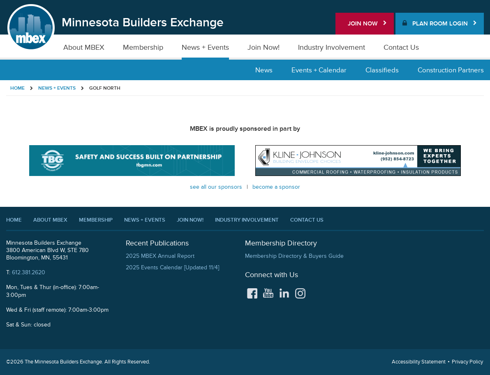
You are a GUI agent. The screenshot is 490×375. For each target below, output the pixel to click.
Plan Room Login (439, 23)
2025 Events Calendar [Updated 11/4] (172, 267)
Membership (143, 47)
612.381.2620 (28, 272)
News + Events (205, 47)
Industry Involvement (331, 47)
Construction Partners (451, 70)
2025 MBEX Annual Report (160, 255)
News (264, 70)
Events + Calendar (319, 70)
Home (17, 88)
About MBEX (83, 47)
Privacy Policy (467, 362)
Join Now (367, 24)
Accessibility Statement (419, 362)
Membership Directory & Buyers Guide (294, 255)
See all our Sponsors (216, 187)
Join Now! (263, 47)
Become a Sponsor (276, 187)
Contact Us (401, 47)
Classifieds (382, 70)
